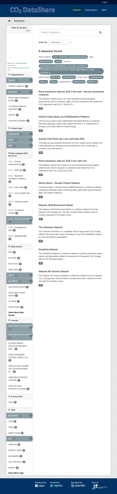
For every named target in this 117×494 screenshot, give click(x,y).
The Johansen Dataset (50, 227)
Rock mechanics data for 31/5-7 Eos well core (63, 161)
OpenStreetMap (21, 63)
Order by (43, 42)
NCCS (95, 485)
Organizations (91, 10)
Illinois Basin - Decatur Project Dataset (59, 183)
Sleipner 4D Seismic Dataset (54, 271)
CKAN (39, 485)
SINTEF (74, 485)
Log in (104, 2)
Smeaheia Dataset (48, 249)
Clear (28, 30)
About (104, 10)
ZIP (41, 108)
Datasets (77, 10)
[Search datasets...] (68, 32)
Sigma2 (58, 485)
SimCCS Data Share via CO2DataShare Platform (64, 117)
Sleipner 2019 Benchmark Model (56, 205)
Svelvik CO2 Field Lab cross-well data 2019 (61, 139)
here (14, 156)
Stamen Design (18, 68)
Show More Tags (16, 473)
